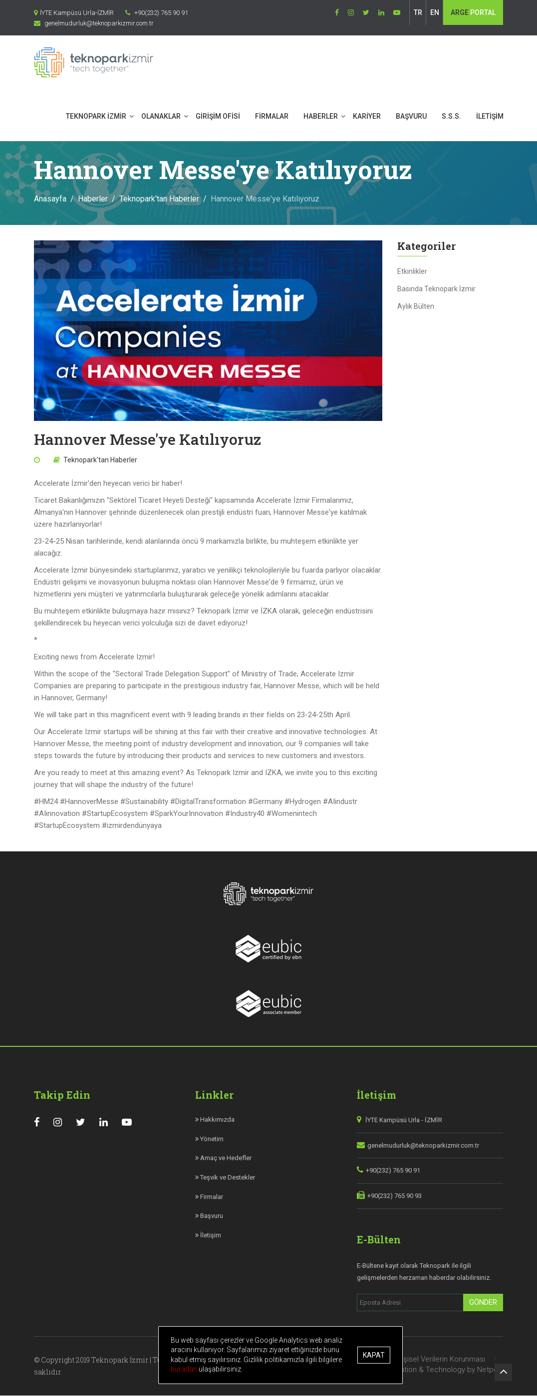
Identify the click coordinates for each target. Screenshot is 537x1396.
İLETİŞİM (490, 116)
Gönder (483, 1302)
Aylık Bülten (415, 307)
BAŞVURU (411, 116)
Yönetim (209, 1139)
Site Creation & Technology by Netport (438, 1370)
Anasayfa (50, 199)
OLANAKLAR (161, 116)
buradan (185, 1369)
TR (418, 12)
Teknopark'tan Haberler (159, 199)
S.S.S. (451, 116)
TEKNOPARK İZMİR (96, 116)
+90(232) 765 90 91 (393, 1171)
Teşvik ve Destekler (225, 1178)
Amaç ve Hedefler (223, 1158)
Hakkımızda (215, 1120)
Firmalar (209, 1197)
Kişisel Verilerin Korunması (441, 1359)
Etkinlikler (412, 272)
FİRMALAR (271, 116)
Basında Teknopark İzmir (436, 289)
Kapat (374, 1355)
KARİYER (367, 116)
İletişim (208, 1235)
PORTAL (473, 12)
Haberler (93, 199)
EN (434, 12)
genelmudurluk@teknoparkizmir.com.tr (423, 1146)
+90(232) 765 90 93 (394, 1196)
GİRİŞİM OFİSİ (218, 116)
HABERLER (320, 116)
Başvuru (209, 1216)
